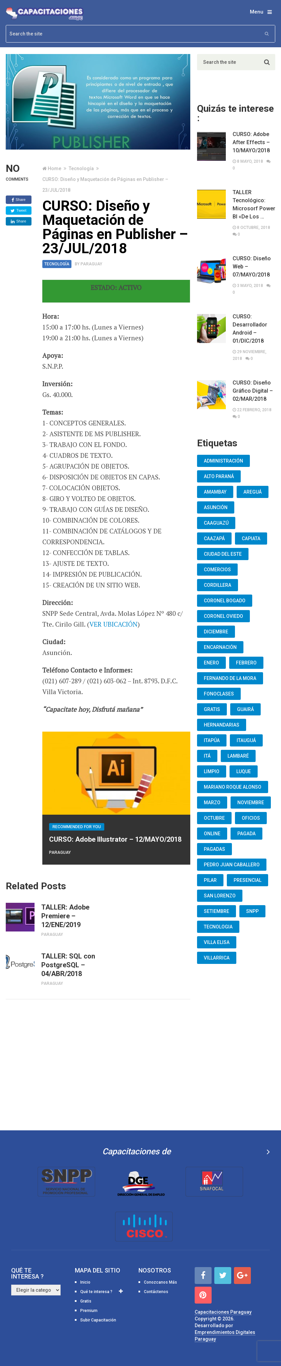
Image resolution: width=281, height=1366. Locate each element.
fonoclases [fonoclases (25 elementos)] (219, 694)
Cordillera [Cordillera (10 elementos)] (217, 585)
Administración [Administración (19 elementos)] (223, 461)
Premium (89, 1310)
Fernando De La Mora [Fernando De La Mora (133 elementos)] (230, 678)
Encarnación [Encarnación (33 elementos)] (220, 647)
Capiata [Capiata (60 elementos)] (251, 538)
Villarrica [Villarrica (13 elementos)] (217, 958)
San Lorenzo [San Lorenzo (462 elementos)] (220, 895)
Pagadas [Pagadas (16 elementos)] (214, 849)
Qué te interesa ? (96, 1291)
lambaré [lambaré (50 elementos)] (238, 756)
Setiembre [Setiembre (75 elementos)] (216, 911)
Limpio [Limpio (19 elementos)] (211, 771)
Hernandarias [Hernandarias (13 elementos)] (221, 725)
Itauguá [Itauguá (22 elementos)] (246, 740)
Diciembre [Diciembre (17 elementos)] (216, 631)
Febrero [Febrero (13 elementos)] (246, 662)
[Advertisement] (98, 1063)
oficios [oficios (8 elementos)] (251, 818)
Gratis (85, 1301)
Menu (256, 12)
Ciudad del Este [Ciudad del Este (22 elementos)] (223, 554)
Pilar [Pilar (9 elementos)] (210, 880)
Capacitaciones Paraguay (223, 1312)
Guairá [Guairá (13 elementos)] (245, 709)
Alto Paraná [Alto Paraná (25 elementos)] (219, 476)
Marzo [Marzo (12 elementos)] (212, 802)
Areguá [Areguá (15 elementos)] (252, 492)
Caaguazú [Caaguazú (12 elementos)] (216, 523)
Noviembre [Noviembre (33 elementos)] (250, 802)
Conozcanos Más (160, 1282)
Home (54, 168)
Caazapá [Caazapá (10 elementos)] (214, 538)
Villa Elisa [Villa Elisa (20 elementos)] (217, 942)
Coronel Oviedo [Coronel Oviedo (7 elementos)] (223, 616)
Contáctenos (156, 1291)
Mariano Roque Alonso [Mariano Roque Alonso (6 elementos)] (232, 787)
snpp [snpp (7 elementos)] (252, 911)
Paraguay (91, 264)
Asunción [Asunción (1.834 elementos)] (216, 507)
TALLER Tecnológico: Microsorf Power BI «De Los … (254, 204)
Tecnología (81, 168)
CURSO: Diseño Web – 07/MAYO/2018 (252, 266)
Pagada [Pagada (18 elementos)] (246, 833)
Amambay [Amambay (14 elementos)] (215, 492)
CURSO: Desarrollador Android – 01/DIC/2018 (250, 328)
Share (18, 200)
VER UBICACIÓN (113, 624)
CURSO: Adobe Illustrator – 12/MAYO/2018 (115, 839)
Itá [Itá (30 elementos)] (207, 756)
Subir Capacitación (98, 1320)
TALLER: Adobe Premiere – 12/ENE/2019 (65, 916)
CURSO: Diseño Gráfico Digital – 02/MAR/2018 (253, 390)
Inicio (85, 1282)
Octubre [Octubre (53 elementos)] (214, 818)
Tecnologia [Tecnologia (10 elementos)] (218, 926)
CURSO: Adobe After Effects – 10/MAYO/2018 (251, 142)
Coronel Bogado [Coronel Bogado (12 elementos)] (224, 600)
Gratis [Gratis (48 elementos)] (212, 709)
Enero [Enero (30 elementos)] (211, 662)
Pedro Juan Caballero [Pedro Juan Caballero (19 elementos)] (232, 864)
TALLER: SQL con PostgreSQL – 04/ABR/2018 (68, 965)
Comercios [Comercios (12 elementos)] (217, 569)
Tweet (18, 210)
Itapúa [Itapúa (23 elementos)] (212, 740)
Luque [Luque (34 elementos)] (243, 771)
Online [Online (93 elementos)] (212, 833)
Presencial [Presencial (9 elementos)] (247, 880)
